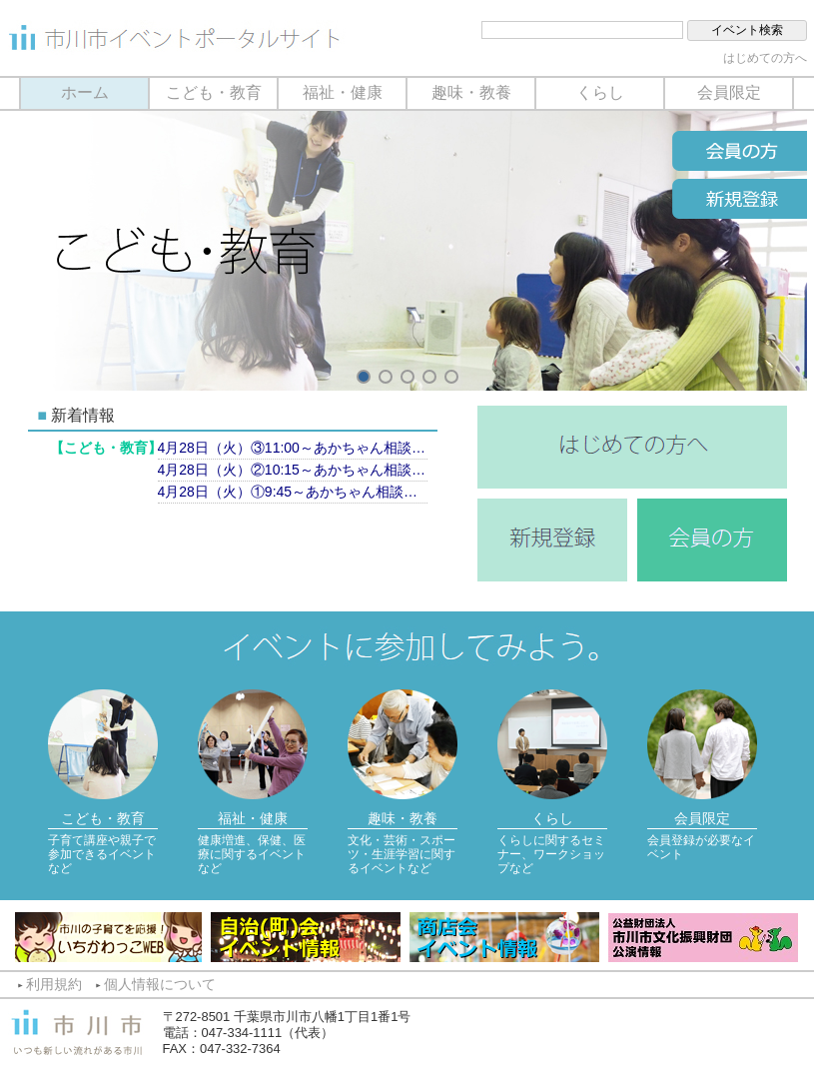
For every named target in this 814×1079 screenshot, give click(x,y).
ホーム (85, 92)
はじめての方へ (765, 58)
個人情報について (160, 984)
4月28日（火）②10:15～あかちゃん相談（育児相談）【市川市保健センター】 (292, 470)
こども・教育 (214, 92)
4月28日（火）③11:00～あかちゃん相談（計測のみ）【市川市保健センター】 (292, 448)
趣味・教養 (471, 92)
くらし (600, 92)
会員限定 (729, 92)
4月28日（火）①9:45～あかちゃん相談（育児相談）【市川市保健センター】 (292, 492)
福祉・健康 (343, 92)
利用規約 (54, 984)
